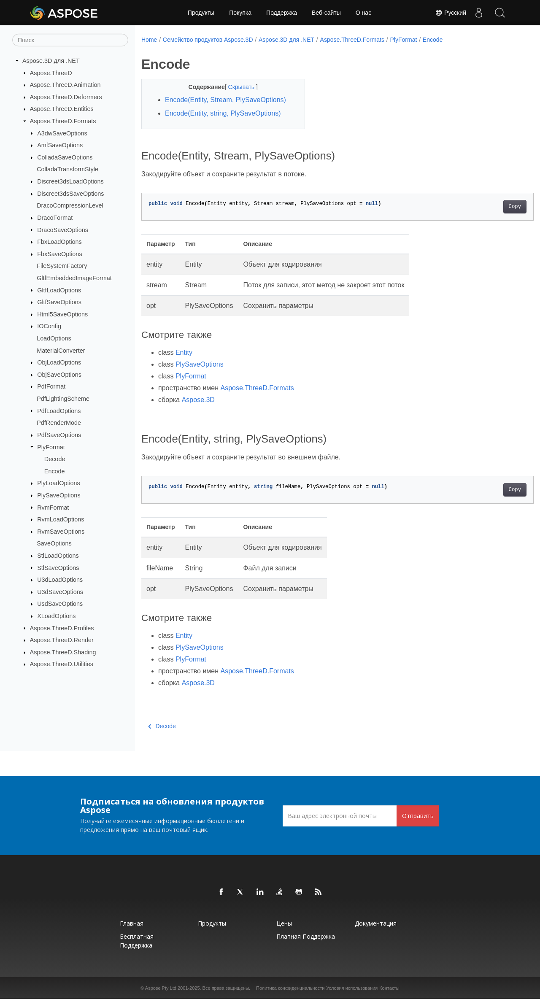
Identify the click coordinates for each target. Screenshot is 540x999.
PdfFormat (51, 386)
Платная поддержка (305, 936)
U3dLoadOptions (60, 579)
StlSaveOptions (58, 567)
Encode (54, 471)
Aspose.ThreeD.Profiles (62, 627)
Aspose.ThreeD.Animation (65, 84)
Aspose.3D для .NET (51, 60)
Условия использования (352, 988)
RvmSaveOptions (60, 531)
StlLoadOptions (57, 555)
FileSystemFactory (62, 265)
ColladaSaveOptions (64, 157)
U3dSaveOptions (60, 592)
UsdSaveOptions (60, 603)
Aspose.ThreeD (51, 72)
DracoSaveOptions (62, 229)
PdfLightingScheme (63, 398)
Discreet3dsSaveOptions (70, 193)
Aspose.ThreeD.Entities (62, 108)
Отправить (418, 816)
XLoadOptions (56, 616)
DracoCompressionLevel (70, 205)
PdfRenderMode (59, 422)
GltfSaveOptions (59, 302)
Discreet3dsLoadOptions (70, 181)
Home (149, 39)
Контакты (389, 988)
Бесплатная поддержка (137, 940)
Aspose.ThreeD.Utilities (61, 664)
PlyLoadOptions (58, 483)
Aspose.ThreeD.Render (62, 640)
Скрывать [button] (236, 87)
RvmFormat (53, 507)
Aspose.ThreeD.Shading (63, 652)
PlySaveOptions (58, 495)
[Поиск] (70, 40)
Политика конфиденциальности (290, 988)
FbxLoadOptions (59, 241)
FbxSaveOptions (59, 254)
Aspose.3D (198, 399)
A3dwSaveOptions (62, 133)
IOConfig (49, 326)
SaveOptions (54, 543)
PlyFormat (51, 446)
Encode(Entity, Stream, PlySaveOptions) (225, 99)
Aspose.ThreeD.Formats (63, 121)
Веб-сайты (326, 12)
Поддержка (281, 12)
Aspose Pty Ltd (160, 988)
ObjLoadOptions (59, 362)
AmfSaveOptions (60, 145)
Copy (487, 207)
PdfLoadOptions (59, 410)
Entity (184, 352)
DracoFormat (55, 217)
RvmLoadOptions (60, 519)
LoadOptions (54, 338)
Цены (284, 923)
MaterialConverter (61, 350)
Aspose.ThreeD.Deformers (66, 97)
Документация (376, 923)
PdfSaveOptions (59, 435)
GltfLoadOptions (59, 289)
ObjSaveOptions (59, 374)
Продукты (201, 12)
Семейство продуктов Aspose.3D (208, 39)
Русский (450, 12)
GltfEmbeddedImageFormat (74, 278)
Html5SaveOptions (62, 314)
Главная (131, 923)
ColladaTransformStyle (67, 169)
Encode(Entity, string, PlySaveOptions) (223, 113)
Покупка (240, 12)
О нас (363, 12)
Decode (54, 459)
